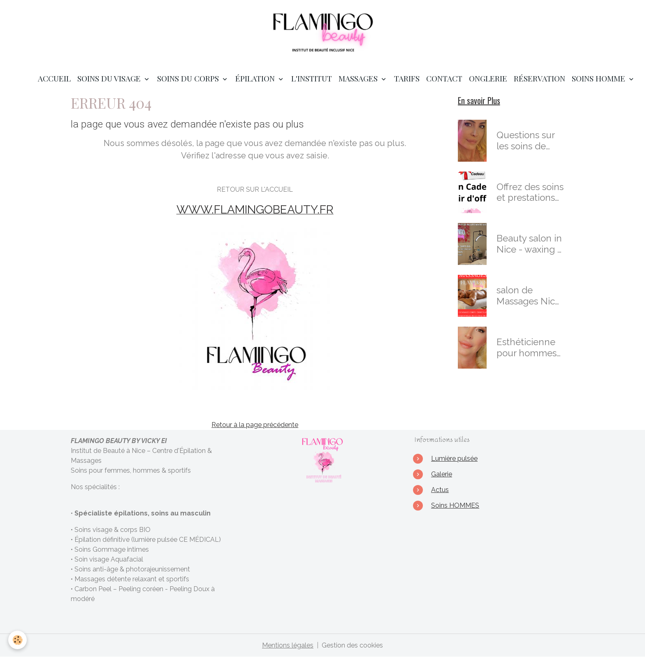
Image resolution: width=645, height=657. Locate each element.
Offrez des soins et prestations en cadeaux (530, 192)
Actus (440, 490)
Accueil (54, 78)
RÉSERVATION (539, 78)
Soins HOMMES (455, 505)
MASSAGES (359, 78)
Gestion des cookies (352, 645)
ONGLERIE (488, 78)
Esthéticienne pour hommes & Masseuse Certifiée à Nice (529, 348)
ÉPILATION (256, 78)
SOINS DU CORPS (189, 78)
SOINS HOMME (599, 78)
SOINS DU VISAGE (110, 78)
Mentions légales (287, 645)
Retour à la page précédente (254, 425)
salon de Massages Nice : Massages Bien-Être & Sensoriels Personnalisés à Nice (529, 296)
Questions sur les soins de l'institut (526, 141)
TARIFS (407, 78)
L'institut (311, 78)
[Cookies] (17, 640)
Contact (444, 78)
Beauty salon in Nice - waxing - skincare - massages (529, 244)
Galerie (441, 474)
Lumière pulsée (454, 458)
